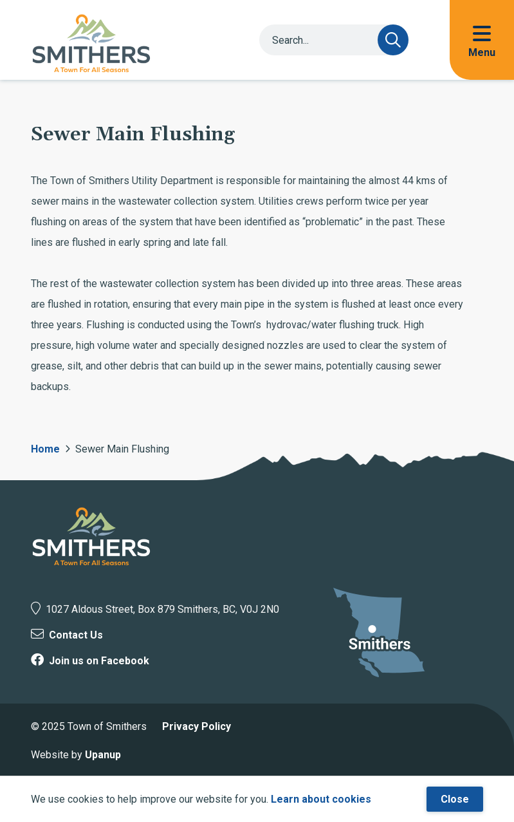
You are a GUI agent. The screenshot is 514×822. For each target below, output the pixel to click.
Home (45, 449)
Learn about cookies (321, 799)
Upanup (103, 755)
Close (455, 799)
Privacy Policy (196, 726)
